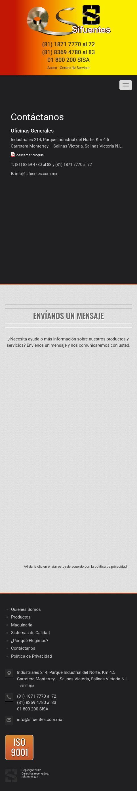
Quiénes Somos (26, 609)
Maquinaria (21, 625)
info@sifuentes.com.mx (36, 173)
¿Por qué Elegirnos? (29, 640)
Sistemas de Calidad (30, 632)
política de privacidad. (111, 567)
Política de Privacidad (31, 656)
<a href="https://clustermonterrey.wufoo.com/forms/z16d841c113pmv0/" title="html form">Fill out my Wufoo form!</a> (68, 457)
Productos (21, 617)
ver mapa (27, 685)
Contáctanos (23, 648)
